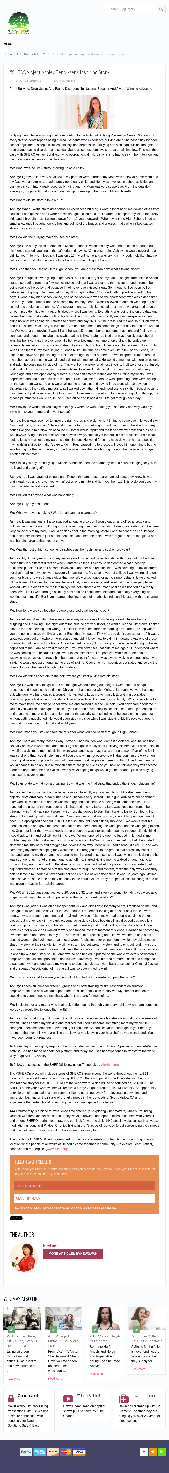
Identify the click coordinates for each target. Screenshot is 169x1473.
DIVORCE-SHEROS (31, 54)
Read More (13, 1384)
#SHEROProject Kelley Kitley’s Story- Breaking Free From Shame (21, 1344)
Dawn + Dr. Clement (145, 1401)
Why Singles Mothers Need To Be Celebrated (146, 1341)
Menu (7, 44)
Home (7, 54)
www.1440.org (57, 1149)
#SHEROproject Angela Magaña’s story (102, 1341)
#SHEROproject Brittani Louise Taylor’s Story (59, 1341)
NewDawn (50, 1245)
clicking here (110, 1064)
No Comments (64, 80)
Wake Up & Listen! (88, 1401)
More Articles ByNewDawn (73, 1253)
